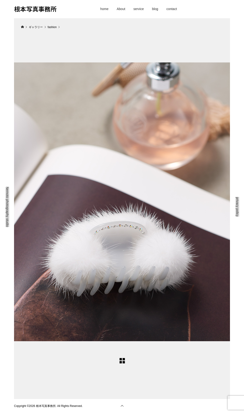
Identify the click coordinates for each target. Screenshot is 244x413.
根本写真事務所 (35, 8)
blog (155, 9)
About (121, 9)
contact (171, 9)
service (138, 9)
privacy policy (237, 207)
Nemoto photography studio (7, 207)
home (104, 9)
